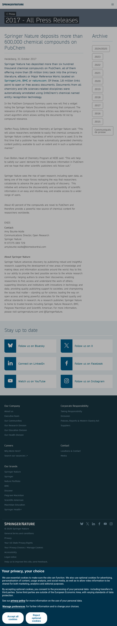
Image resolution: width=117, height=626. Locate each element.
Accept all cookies (13, 618)
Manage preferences (13, 606)
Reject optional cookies (36, 618)
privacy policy (18, 600)
